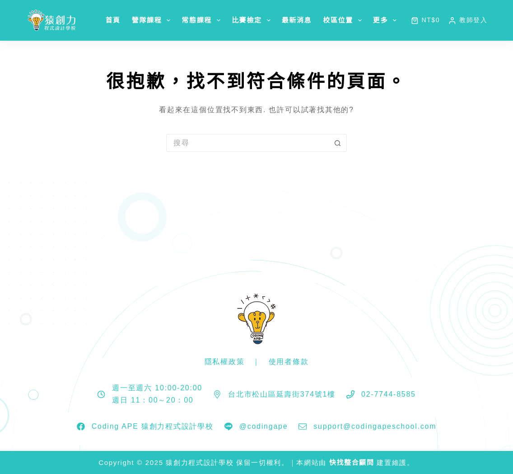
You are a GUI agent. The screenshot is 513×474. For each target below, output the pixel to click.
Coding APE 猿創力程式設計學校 (153, 426)
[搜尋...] (247, 143)
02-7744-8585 (388, 394)
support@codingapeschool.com (374, 426)
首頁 (112, 20)
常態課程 (203, 20)
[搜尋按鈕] (338, 143)
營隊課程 (153, 20)
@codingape (263, 426)
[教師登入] (468, 20)
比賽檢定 (253, 20)
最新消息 (297, 20)
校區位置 (344, 20)
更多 (386, 20)
